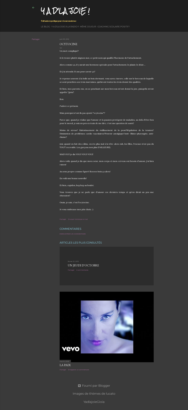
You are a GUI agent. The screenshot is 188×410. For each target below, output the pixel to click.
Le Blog (45, 26)
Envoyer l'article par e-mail (78, 219)
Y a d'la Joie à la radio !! (65, 26)
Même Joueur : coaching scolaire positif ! (105, 26)
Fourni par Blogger (94, 385)
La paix (65, 365)
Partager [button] (36, 39)
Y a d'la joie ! (65, 11)
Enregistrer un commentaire (73, 234)
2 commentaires (82, 270)
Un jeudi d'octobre (83, 265)
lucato (110, 393)
